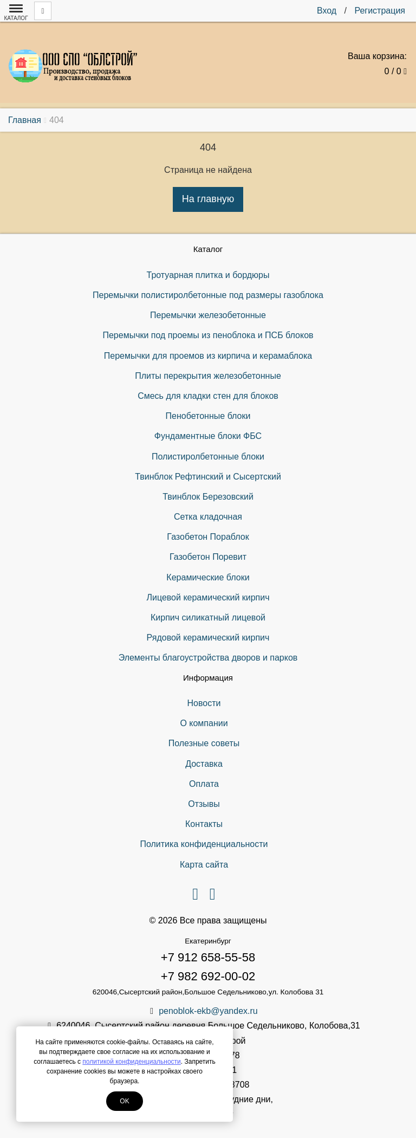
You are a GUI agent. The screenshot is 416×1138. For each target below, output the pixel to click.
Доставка (204, 763)
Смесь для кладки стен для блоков (208, 395)
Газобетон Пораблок (208, 536)
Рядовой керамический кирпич (208, 637)
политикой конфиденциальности (131, 1061)
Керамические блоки (207, 577)
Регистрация (379, 10)
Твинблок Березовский (207, 496)
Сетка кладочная (208, 516)
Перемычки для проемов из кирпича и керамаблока (208, 355)
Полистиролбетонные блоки (208, 456)
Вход (326, 10)
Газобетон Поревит (208, 556)
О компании (203, 723)
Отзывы (204, 804)
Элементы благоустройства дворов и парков (208, 657)
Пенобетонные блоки (208, 416)
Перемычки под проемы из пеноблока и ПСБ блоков (207, 335)
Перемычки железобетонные (208, 315)
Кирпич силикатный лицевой (208, 617)
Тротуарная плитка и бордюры (208, 275)
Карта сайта (204, 864)
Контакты (204, 824)
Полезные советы (204, 743)
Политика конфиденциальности (204, 844)
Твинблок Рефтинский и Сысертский (208, 476)
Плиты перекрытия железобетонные (208, 375)
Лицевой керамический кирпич (207, 597)
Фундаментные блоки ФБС (208, 436)
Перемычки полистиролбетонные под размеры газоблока (208, 295)
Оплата (204, 783)
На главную (208, 198)
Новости (204, 703)
